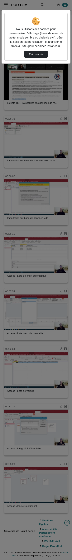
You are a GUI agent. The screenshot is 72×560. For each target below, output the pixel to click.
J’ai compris (36, 54)
